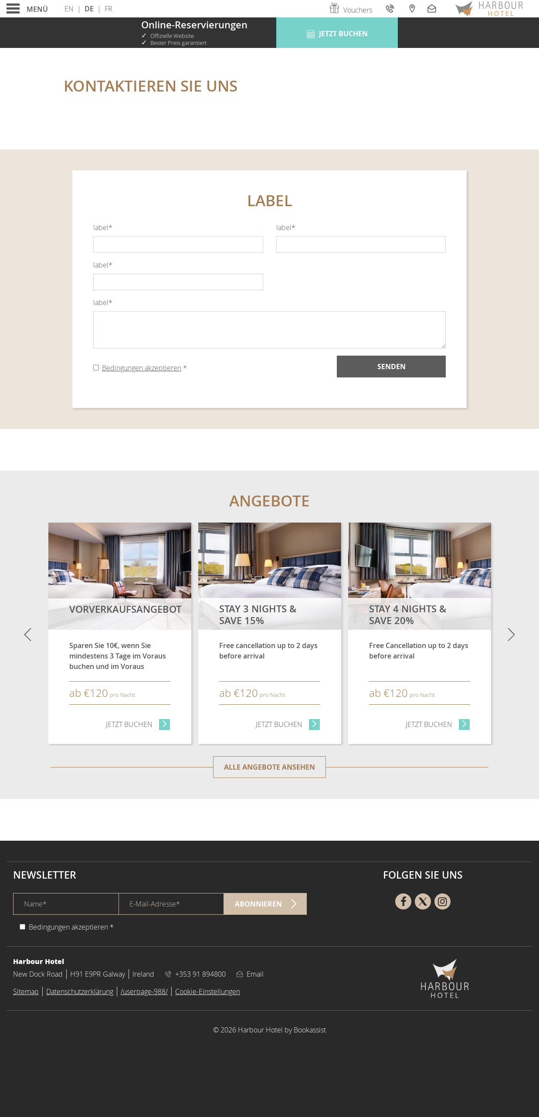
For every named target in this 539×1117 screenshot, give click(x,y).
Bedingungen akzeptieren (141, 368)
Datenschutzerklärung (79, 991)
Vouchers (350, 10)
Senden (391, 366)
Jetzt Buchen (138, 724)
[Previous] (27, 634)
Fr (108, 9)
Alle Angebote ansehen (269, 767)
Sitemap (26, 991)
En (69, 9)
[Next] (511, 634)
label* (102, 227)
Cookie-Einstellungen (207, 991)
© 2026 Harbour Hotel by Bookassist (269, 1030)
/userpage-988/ (144, 991)
